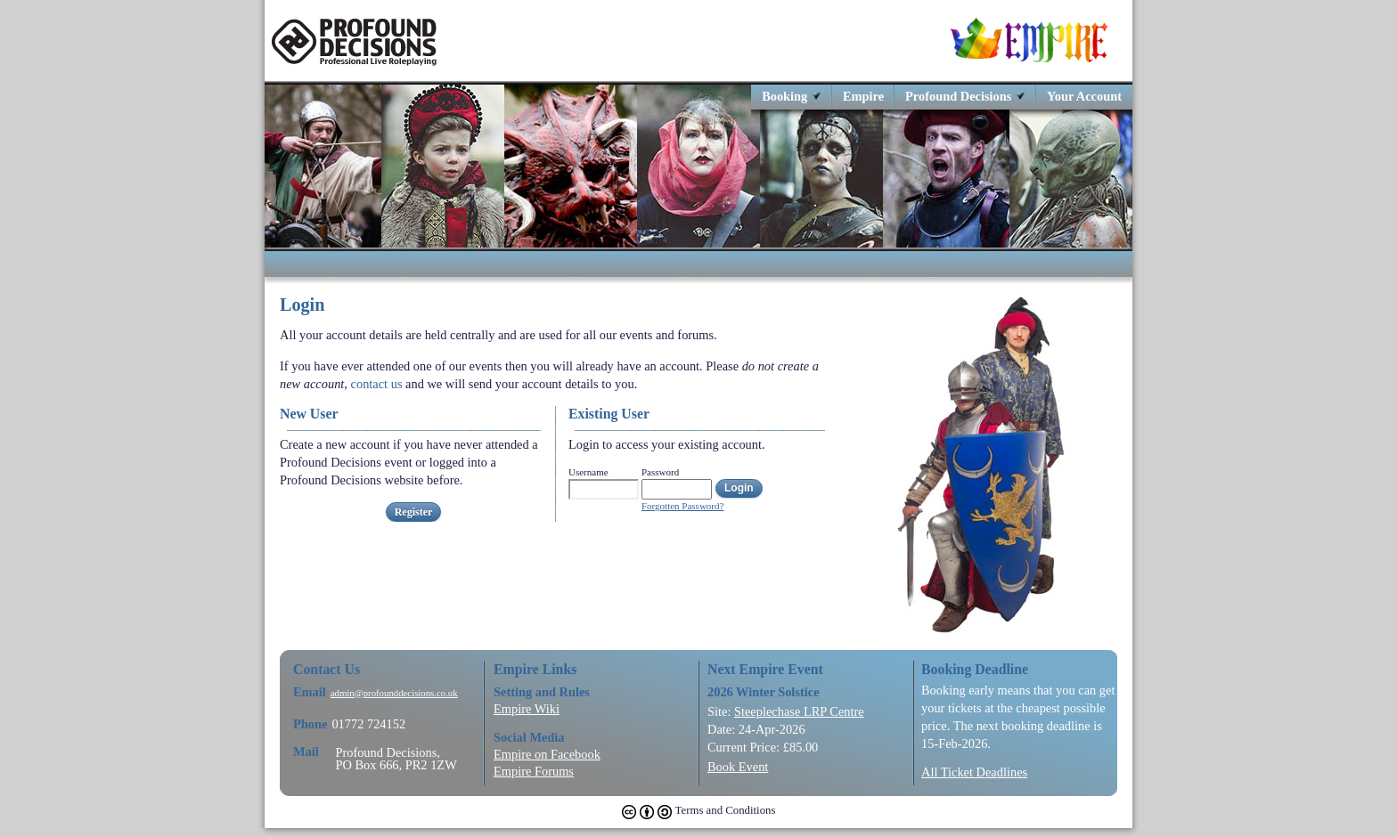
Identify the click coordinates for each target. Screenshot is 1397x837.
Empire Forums (534, 771)
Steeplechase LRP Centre (799, 711)
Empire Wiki (527, 709)
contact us (377, 384)
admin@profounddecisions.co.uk (394, 693)
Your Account (1084, 95)
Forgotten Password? (682, 506)
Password (660, 472)
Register (414, 512)
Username (588, 472)
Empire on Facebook (547, 754)
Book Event (737, 766)
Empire (863, 95)
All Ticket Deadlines (974, 772)
